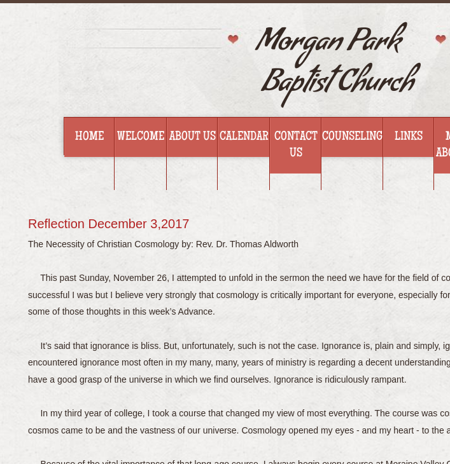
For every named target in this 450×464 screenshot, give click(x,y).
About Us (192, 137)
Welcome (140, 137)
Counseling (352, 137)
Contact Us (296, 145)
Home (89, 137)
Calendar (244, 137)
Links (409, 137)
